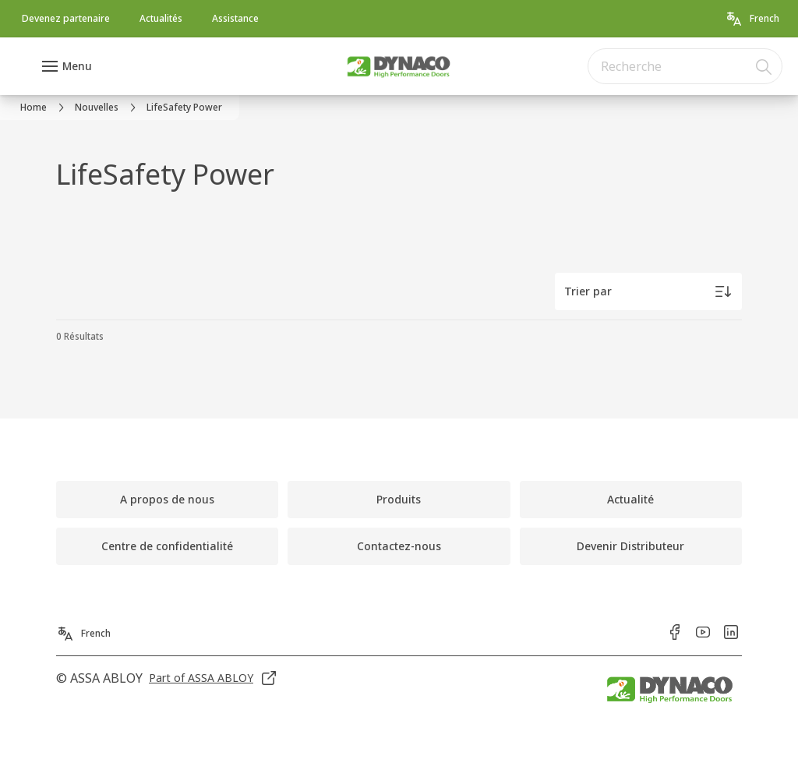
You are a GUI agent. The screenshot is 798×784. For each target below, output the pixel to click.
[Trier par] (648, 291)
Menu (77, 65)
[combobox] (685, 66)
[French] (752, 19)
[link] (65, 18)
